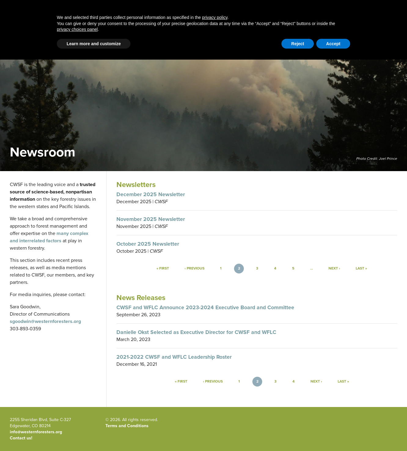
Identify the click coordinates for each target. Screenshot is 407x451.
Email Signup (22, 41)
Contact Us (321, 41)
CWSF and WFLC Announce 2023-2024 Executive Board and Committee (205, 307)
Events (308, 19)
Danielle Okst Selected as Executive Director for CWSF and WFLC (196, 332)
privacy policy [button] (214, 408)
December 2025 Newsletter (150, 194)
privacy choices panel (77, 420)
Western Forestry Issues (116, 19)
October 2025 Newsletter (147, 244)
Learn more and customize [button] (94, 435)
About (247, 19)
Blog (159, 19)
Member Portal (350, 41)
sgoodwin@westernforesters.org (45, 321)
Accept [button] (333, 435)
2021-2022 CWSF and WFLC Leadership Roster (174, 357)
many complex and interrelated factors (49, 237)
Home (71, 19)
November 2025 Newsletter (150, 219)
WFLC (391, 41)
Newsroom (336, 19)
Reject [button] (297, 435)
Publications (277, 19)
